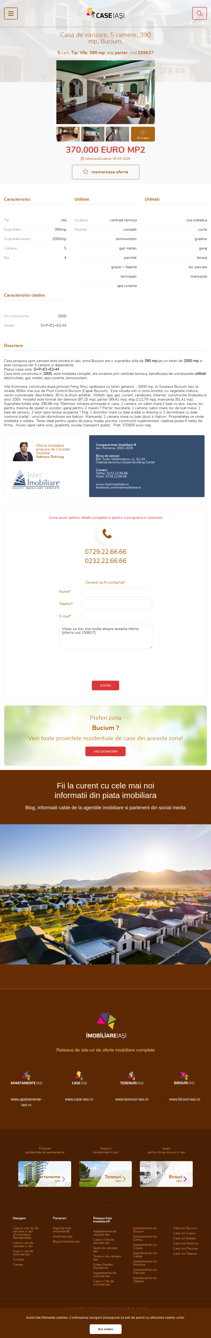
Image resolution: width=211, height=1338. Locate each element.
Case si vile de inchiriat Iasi (23, 1253)
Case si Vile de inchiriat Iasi (103, 1283)
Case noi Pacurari (185, 1248)
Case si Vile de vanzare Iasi (103, 1241)
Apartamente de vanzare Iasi (104, 1233)
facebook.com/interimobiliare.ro (118, 487)
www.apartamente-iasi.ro (26, 1102)
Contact (18, 1259)
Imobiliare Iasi (62, 1236)
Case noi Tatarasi (185, 1253)
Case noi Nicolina (185, 1243)
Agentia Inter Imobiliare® (62, 1230)
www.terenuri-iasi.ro (131, 1099)
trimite (105, 685)
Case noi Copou (184, 1233)
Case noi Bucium (185, 1228)
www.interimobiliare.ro (112, 484)
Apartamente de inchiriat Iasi (104, 1274)
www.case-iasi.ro (79, 1099)
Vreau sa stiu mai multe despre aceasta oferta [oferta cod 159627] (105, 636)
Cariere (18, 1264)
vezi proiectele (105, 751)
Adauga (166, 14)
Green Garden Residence (103, 1266)
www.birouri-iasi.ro (184, 1099)
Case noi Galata (184, 1238)
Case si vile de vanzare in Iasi (23, 1244)
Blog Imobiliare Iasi (66, 1241)
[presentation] (105, 663)
